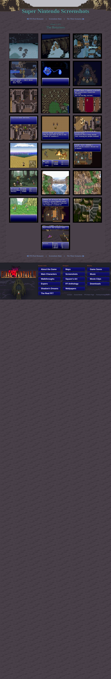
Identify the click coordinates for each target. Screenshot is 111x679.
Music (92, 274)
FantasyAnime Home (103, 295)
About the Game (48, 269)
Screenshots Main (55, 19)
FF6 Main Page (89, 295)
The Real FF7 (46, 293)
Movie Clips (94, 279)
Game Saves (95, 269)
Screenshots (70, 274)
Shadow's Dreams (48, 288)
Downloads (94, 284)
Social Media (78, 295)
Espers (43, 284)
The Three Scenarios (75, 19)
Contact (69, 295)
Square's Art (70, 279)
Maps (67, 269)
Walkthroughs (46, 279)
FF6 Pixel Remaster (35, 19)
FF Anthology (70, 284)
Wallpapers (69, 288)
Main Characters (48, 274)
